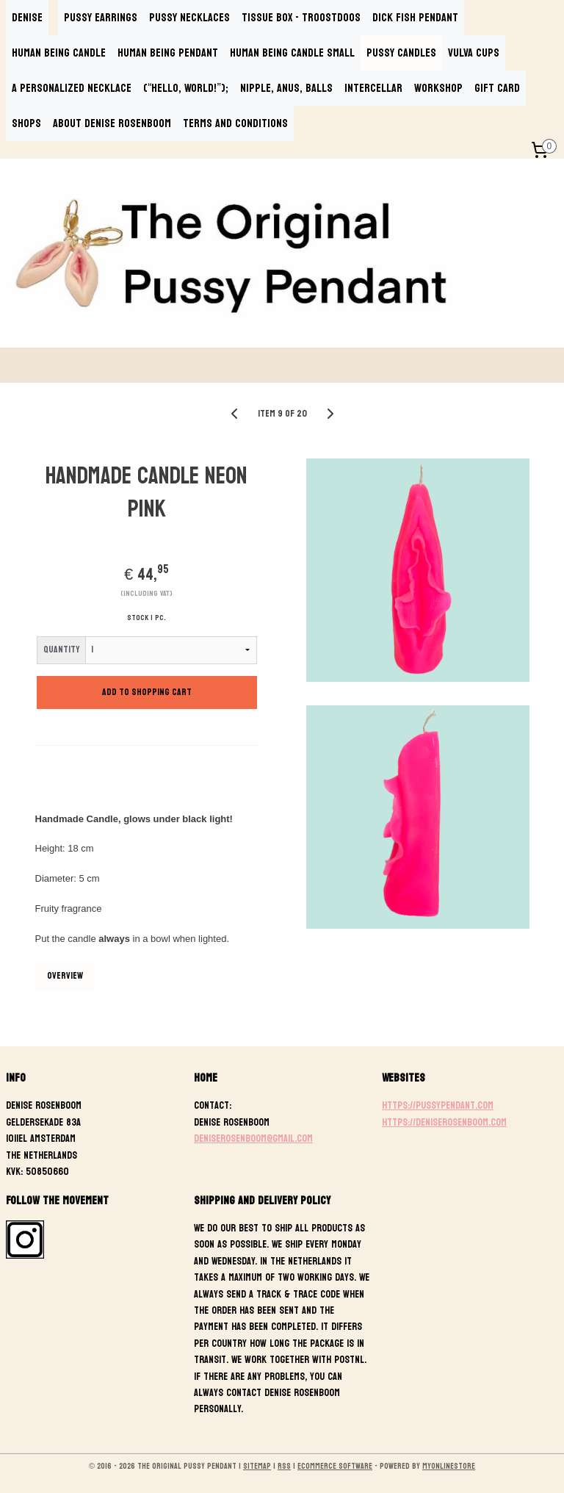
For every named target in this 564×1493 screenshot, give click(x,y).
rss (284, 1466)
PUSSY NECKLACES (189, 17)
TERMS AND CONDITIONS (235, 123)
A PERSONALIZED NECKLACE (71, 87)
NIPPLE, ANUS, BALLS (286, 87)
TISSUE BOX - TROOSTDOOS (301, 17)
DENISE (27, 17)
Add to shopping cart (147, 692)
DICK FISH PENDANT (415, 17)
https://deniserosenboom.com (444, 1122)
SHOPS (26, 123)
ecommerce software (334, 1466)
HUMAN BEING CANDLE (59, 52)
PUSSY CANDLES (401, 52)
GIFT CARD (497, 87)
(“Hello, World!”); (185, 87)
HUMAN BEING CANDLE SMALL (292, 52)
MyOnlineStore (448, 1466)
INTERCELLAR (373, 87)
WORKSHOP (438, 87)
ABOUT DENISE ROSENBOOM (112, 123)
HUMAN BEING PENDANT (168, 52)
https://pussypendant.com (438, 1105)
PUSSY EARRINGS (100, 17)
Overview (65, 976)
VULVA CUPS (473, 52)
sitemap (257, 1466)
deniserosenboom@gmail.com (253, 1138)
